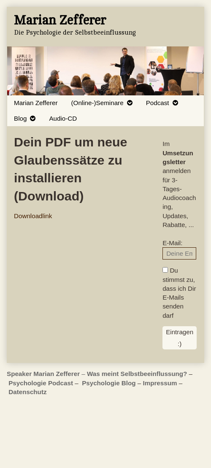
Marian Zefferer (36, 102)
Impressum (160, 383)
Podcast (157, 102)
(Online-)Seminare (97, 102)
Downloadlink (33, 215)
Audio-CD (63, 118)
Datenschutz (27, 391)
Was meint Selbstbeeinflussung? (137, 373)
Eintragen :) (179, 337)
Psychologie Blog (108, 383)
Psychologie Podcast (40, 383)
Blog (20, 118)
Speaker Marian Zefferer (44, 373)
